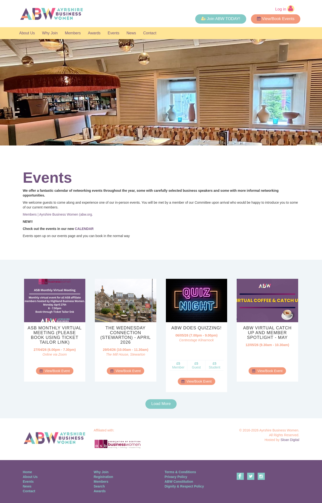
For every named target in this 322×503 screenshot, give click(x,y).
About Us (27, 33)
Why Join (50, 33)
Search (99, 486)
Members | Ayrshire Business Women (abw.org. (58, 214)
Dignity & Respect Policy (184, 486)
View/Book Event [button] (55, 371)
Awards (94, 33)
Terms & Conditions (180, 472)
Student (214, 365)
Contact (149, 33)
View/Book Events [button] (276, 18)
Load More (161, 403)
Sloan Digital (290, 440)
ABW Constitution (179, 481)
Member (178, 365)
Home (27, 472)
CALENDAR (84, 229)
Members (73, 33)
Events (113, 33)
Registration (103, 477)
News (131, 33)
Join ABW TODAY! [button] (220, 18)
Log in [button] (284, 8)
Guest (196, 365)
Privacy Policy (176, 477)
